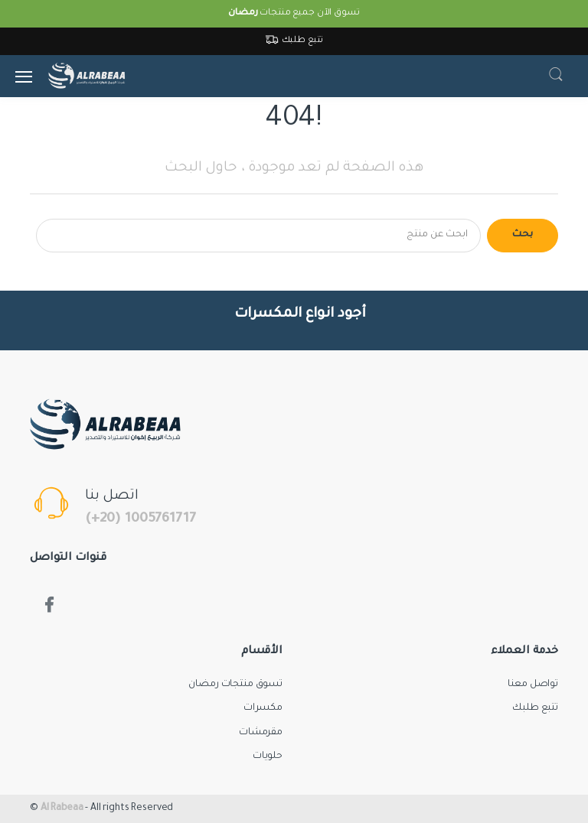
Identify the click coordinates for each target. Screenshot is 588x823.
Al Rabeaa (62, 808)
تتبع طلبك (294, 41)
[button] (555, 76)
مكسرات (263, 708)
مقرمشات (261, 732)
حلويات (268, 756)
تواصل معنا (533, 684)
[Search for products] (258, 235)
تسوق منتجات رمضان (235, 684)
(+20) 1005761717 (140, 519)
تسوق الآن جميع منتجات (293, 13)
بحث (522, 234)
